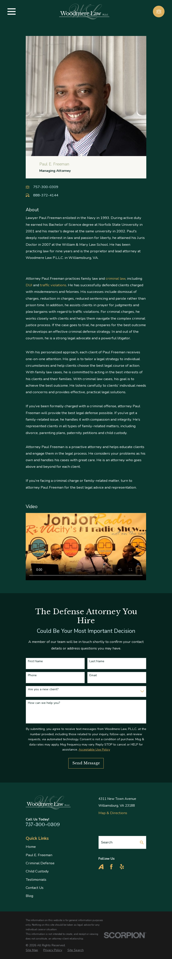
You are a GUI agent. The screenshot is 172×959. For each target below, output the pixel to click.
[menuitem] (32, 950)
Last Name (96, 661)
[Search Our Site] (142, 842)
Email (93, 675)
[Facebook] (111, 866)
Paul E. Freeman (39, 855)
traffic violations (53, 285)
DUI (29, 285)
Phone (32, 675)
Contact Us (34, 887)
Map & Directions (112, 812)
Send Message (86, 763)
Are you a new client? (43, 689)
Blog (29, 895)
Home (31, 846)
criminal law (115, 278)
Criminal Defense (40, 863)
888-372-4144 (45, 195)
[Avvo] (101, 866)
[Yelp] (122, 866)
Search (106, 842)
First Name (35, 661)
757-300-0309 (45, 186)
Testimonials (36, 879)
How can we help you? (44, 703)
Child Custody (37, 871)
